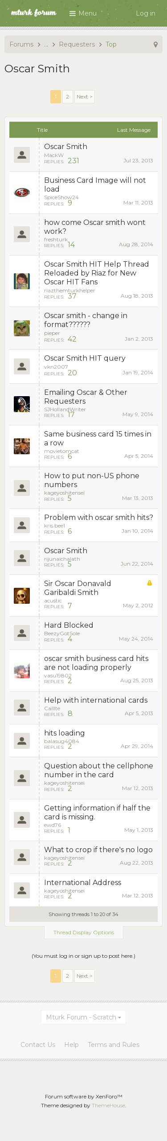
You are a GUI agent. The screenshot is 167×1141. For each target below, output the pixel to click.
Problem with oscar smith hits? (98, 517)
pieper (52, 333)
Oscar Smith (65, 146)
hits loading (64, 733)
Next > (85, 96)
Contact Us (37, 1045)
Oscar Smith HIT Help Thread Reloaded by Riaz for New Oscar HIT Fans (96, 273)
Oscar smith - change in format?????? (85, 320)
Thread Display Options (83, 932)
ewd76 (52, 825)
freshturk (56, 239)
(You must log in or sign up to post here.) (83, 955)
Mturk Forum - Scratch (81, 1017)
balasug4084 (61, 741)
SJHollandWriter (65, 409)
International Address (82, 882)
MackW (54, 155)
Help (71, 1045)
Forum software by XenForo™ (83, 1096)
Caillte (52, 708)
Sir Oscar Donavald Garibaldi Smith (77, 588)
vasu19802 (58, 675)
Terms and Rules (113, 1045)
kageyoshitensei (64, 492)
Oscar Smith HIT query (85, 358)
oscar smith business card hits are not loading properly (96, 663)
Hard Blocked (69, 625)
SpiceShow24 (61, 197)
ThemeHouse (108, 1105)
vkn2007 (56, 366)
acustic (53, 600)
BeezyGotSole (62, 633)
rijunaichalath (62, 558)
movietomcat (61, 451)
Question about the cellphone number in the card (98, 770)
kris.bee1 (54, 525)
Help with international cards (95, 700)
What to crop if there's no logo (98, 850)
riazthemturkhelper (69, 290)
